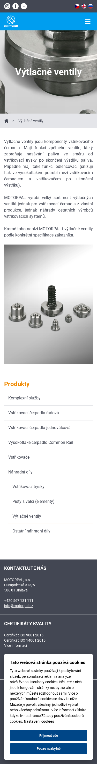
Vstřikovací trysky (28, 486)
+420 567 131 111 (18, 600)
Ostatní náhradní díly (31, 531)
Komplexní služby (24, 398)
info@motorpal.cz (18, 606)
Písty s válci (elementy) (33, 501)
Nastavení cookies (39, 721)
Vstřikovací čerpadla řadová (33, 412)
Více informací (15, 645)
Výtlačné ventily (26, 516)
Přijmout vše (48, 735)
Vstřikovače (18, 457)
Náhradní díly (20, 472)
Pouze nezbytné (49, 748)
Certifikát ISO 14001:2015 (25, 640)
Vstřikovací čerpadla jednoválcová (39, 427)
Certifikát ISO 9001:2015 (23, 635)
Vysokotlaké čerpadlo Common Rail (40, 442)
